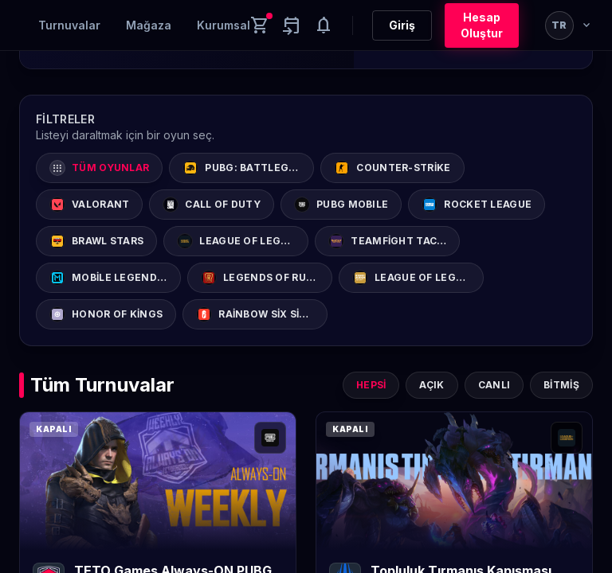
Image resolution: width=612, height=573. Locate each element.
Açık (431, 385)
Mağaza (148, 25)
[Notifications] (323, 25)
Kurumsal (223, 25)
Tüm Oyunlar (99, 168)
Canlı (494, 385)
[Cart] (259, 25)
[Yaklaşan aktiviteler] (291, 25)
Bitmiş (561, 385)
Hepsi (371, 385)
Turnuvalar (69, 25)
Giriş (402, 25)
